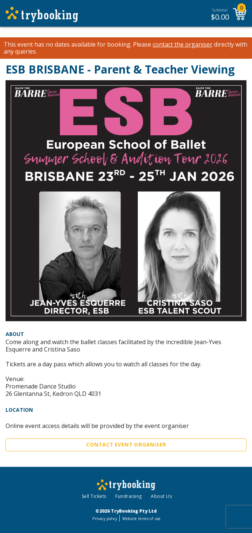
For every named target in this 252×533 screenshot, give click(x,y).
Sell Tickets (94, 496)
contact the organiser (182, 44)
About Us (161, 496)
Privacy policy (104, 518)
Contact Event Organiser (126, 444)
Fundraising (128, 496)
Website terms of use (141, 518)
